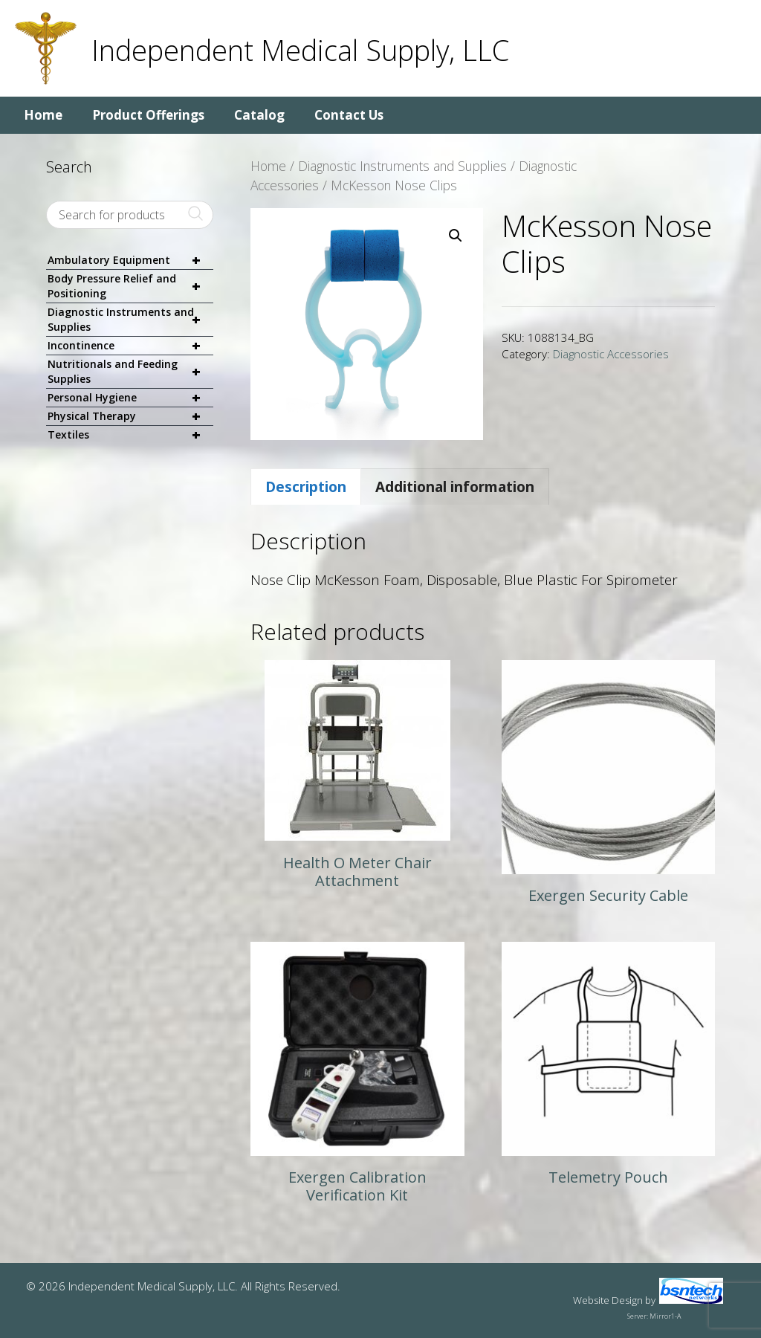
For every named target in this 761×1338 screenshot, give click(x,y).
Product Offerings (148, 114)
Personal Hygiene (130, 398)
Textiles (130, 435)
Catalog (259, 114)
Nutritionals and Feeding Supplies (130, 371)
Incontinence (130, 346)
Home (43, 114)
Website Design (608, 1300)
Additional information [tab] (454, 487)
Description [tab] (305, 487)
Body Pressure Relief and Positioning (130, 286)
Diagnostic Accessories (611, 353)
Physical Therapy (130, 416)
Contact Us (348, 114)
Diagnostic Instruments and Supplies (402, 166)
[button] (455, 235)
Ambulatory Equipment (130, 260)
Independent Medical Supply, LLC (300, 49)
